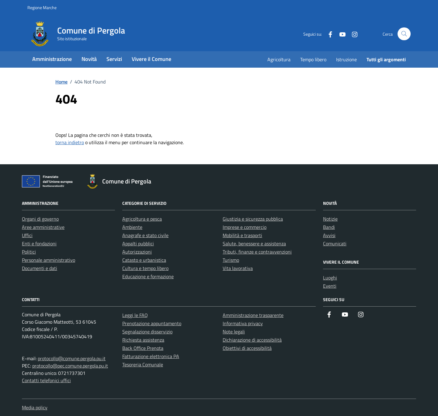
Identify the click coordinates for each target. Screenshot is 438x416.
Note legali (234, 331)
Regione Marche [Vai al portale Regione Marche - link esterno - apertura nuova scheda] (42, 7)
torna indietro (69, 142)
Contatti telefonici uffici (46, 380)
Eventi (329, 286)
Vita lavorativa (238, 268)
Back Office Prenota (142, 348)
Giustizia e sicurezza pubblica (253, 218)
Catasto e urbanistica (144, 260)
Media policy (34, 407)
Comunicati (334, 243)
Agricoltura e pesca (142, 218)
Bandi (329, 227)
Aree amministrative (43, 227)
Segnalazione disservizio (147, 331)
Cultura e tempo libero (145, 268)
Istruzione (346, 59)
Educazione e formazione (148, 276)
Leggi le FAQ (135, 315)
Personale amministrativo (48, 260)
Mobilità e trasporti (242, 235)
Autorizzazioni (137, 251)
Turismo (231, 260)
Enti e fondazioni (39, 243)
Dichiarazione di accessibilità (252, 339)
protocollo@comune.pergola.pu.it (72, 358)
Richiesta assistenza (143, 339)
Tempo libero (313, 59)
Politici (29, 251)
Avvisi (329, 235)
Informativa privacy (243, 323)
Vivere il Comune (151, 59)
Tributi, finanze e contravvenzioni (257, 251)
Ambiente (132, 227)
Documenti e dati (39, 268)
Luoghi (330, 277)
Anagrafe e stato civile (145, 235)
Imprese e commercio (244, 227)
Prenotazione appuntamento (151, 323)
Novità (89, 59)
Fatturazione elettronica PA (150, 356)
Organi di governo (40, 218)
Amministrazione (52, 59)
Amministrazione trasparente (253, 315)
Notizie (330, 218)
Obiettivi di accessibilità (247, 348)
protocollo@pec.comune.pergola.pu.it (70, 365)
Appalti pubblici (138, 243)
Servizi (114, 59)
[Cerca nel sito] (404, 34)
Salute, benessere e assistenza (254, 243)
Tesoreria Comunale (142, 364)
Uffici (27, 235)
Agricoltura (278, 59)
